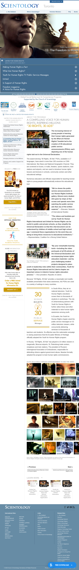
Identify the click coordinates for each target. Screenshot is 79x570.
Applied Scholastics (22, 107)
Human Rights (55, 106)
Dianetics (59, 517)
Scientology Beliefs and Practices (43, 518)
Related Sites (57, 1)
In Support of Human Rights (15, 83)
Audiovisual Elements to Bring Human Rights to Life (12, 145)
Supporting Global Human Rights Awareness (13, 125)
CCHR (63, 106)
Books (76, 12)
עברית (7, 528)
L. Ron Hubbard (11, 12)
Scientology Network (62, 519)
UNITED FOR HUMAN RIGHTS (25, 114)
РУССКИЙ (7, 532)
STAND (59, 542)
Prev (14, 94)
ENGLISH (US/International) (9, 517)
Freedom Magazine (62, 540)
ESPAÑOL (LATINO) (24, 522)
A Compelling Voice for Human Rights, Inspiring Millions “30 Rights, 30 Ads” (12, 140)
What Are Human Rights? (14, 71)
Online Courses (41, 528)
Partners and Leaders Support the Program (13, 162)
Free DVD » (12, 202)
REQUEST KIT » (12, 290)
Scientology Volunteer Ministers (62, 533)
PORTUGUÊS (22, 532)
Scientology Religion (62, 521)
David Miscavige (61, 527)
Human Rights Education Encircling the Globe (10, 154)
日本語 (6, 530)
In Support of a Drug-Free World (63, 552)
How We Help (5, 111)
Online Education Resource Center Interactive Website (11, 150)
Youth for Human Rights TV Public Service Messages (26, 75)
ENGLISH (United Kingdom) (9, 521)
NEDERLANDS (9, 536)
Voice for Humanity (42, 520)
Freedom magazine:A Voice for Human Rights (14, 88)
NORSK (21, 518)
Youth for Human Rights (63, 557)
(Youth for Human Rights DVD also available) (12, 209)
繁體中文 (7, 534)
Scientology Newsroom (63, 525)
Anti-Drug (47, 106)
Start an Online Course (63, 531)
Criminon (31, 106)
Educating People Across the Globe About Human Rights (11, 130)
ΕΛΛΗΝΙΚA (22, 528)
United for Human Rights (63, 555)
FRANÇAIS (8, 525)
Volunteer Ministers (55, 12)
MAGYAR (21, 516)
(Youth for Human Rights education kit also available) (12, 296)
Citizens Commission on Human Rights (63, 560)
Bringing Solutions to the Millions (13, 158)
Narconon (40, 105)
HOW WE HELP (10, 114)
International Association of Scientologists (64, 537)
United (5, 79)
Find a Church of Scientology (45, 534)
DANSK (7, 523)
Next (64, 94)
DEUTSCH (7, 538)
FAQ (69, 12)
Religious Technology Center (64, 529)
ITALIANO (21, 530)
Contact (40, 532)
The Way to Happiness (13, 106)
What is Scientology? (33, 12)
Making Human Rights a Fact (15, 67)
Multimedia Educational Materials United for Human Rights (13, 134)
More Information (42, 530)
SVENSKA (22, 520)
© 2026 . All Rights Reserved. (20, 567)
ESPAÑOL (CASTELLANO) (23, 525)
